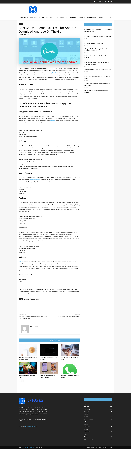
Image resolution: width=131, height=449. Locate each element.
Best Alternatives (35, 299)
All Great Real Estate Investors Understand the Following (96, 91)
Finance (41, 18)
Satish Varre (23, 34)
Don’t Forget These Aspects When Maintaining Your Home (97, 37)
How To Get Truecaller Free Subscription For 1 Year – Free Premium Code (33, 317)
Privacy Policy (99, 447)
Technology (92, 18)
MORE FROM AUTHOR (55, 340)
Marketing (73, 18)
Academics (24, 18)
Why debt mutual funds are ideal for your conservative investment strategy (98, 30)
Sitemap (110, 447)
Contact (105, 447)
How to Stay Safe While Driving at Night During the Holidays (97, 77)
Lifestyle (63, 18)
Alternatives (26, 299)
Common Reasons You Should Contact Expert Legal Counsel (97, 70)
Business (33, 18)
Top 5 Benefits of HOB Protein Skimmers (68, 316)
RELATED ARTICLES (42, 340)
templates (52, 120)
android (55, 75)
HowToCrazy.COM (29, 447)
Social (82, 18)
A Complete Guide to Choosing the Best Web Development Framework (95, 49)
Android (20, 24)
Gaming (49, 18)
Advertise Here (90, 447)
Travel (101, 18)
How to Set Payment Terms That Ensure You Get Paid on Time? (98, 56)
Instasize (21, 261)
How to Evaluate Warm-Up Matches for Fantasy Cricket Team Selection (96, 63)
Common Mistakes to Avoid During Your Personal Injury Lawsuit (97, 84)
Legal (56, 18)
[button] (110, 18)
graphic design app (34, 179)
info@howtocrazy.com (31, 426)
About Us (84, 447)
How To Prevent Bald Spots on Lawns (93, 43)
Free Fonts (55, 72)
